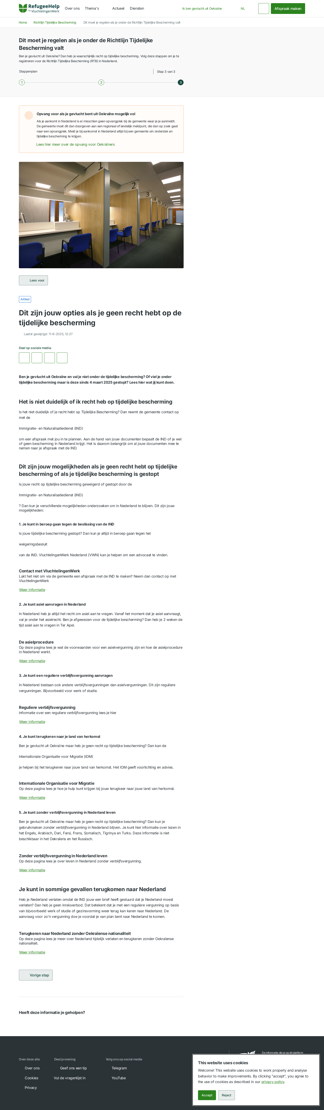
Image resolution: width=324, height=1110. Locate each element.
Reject (226, 1095)
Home (23, 22)
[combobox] (203, 8)
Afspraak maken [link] (288, 8)
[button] (175, 113)
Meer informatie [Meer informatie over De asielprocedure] (35, 661)
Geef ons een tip (70, 1068)
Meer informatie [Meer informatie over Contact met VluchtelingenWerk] (35, 589)
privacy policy (272, 1081)
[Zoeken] (263, 8)
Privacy (27, 1087)
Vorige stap (35, 975)
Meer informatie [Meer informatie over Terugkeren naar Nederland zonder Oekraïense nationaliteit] (35, 952)
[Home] (39, 8)
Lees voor (33, 280)
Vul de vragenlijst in (73, 1078)
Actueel (118, 8)
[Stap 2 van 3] (101, 82)
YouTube (115, 1078)
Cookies (28, 1078)
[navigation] (96, 8)
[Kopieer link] (62, 357)
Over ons (72, 8)
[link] (39, 8)
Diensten (137, 8)
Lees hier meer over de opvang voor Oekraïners (78, 144)
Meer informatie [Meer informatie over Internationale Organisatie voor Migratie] (35, 797)
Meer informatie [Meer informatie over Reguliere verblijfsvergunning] (35, 721)
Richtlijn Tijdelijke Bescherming (55, 22)
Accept (207, 1095)
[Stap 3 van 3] (180, 82)
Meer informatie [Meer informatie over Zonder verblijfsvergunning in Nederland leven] (35, 870)
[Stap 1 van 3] (22, 82)
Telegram (116, 1068)
